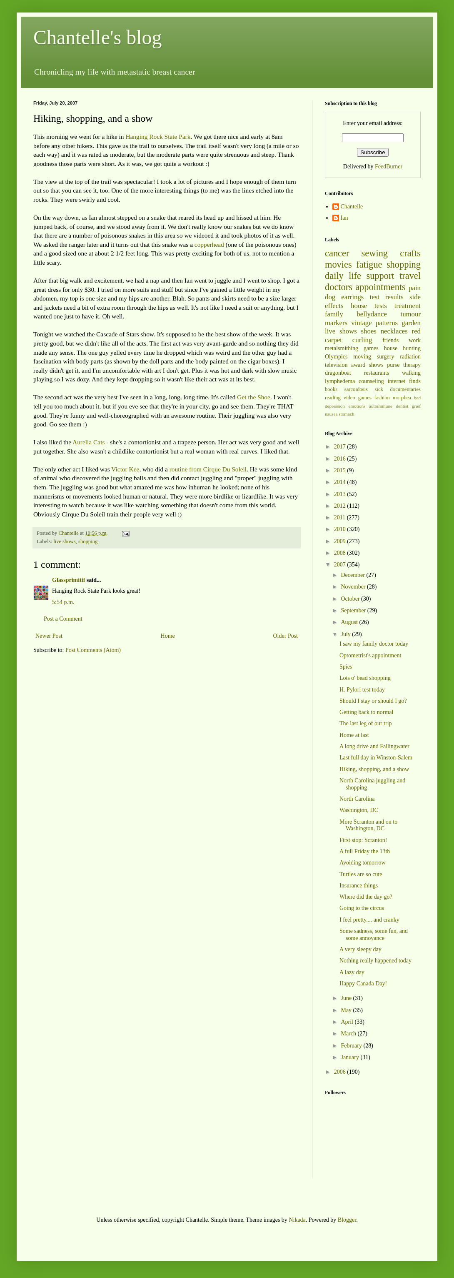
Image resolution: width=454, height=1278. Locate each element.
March (349, 1033)
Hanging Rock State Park (157, 136)
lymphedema (340, 381)
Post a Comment (63, 619)
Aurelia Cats (88, 442)
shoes (369, 331)
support (380, 276)
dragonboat (338, 373)
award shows (367, 365)
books (331, 389)
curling (362, 340)
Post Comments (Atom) (93, 650)
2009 (340, 541)
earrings (352, 297)
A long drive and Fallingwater (374, 746)
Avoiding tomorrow (362, 863)
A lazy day (351, 972)
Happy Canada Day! (363, 983)
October (351, 599)
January (350, 1057)
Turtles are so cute (360, 874)
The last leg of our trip (365, 723)
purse (393, 365)
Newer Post (48, 636)
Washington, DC (358, 810)
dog (330, 297)
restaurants (376, 373)
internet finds (404, 381)
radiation (410, 356)
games (371, 348)
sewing (375, 253)
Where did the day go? (365, 897)
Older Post (285, 636)
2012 (340, 506)
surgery (385, 356)
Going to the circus (361, 908)
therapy (412, 365)
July (346, 634)
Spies (345, 667)
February (352, 1045)
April (347, 1022)
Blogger (347, 1220)
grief (416, 405)
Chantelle (352, 206)
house (359, 306)
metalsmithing (341, 348)
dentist (402, 405)
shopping (87, 541)
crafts (410, 253)
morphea (402, 398)
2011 (340, 517)
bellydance (372, 314)
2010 (340, 529)
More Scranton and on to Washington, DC (368, 825)
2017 (340, 447)
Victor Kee (125, 469)
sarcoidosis (356, 389)
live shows (64, 541)
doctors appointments (365, 287)
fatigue (369, 264)
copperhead (209, 244)
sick (379, 389)
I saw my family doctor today (373, 644)
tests (380, 306)
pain (415, 288)
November (354, 587)
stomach (346, 413)
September (354, 610)
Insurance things (358, 885)
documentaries (405, 389)
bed (417, 397)
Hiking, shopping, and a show (374, 769)
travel (410, 276)
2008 (340, 553)
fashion (382, 398)
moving (362, 356)
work (415, 340)
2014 (340, 482)
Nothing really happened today (375, 960)
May (347, 1010)
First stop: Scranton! (363, 840)
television (336, 365)
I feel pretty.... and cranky (369, 920)
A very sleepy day (360, 949)
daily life (343, 276)
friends (390, 340)
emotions (356, 405)
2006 (340, 1072)
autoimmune (380, 405)
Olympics (336, 356)
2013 (340, 494)
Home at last (354, 735)
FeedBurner (388, 166)
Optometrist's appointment (370, 655)
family (334, 314)
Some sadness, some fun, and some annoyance (373, 934)
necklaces (394, 331)
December (353, 575)
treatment (407, 306)
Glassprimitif (68, 580)
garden (411, 323)
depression (335, 405)
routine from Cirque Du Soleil (208, 469)
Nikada (297, 1220)
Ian (344, 218)
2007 (340, 564)
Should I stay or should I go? (373, 701)
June (347, 998)
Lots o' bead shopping (365, 678)
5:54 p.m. (63, 602)
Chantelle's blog (97, 37)
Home (168, 636)
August (350, 622)
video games (358, 398)
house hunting (402, 348)
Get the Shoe (253, 397)
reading (333, 398)
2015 (340, 470)
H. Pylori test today (362, 690)
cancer (337, 253)
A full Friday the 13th (364, 851)
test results (387, 297)
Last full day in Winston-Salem (375, 757)
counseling (371, 381)
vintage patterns (374, 323)
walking (411, 373)
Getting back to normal (366, 712)
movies (338, 264)
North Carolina (356, 799)
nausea (331, 413)
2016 (340, 459)
